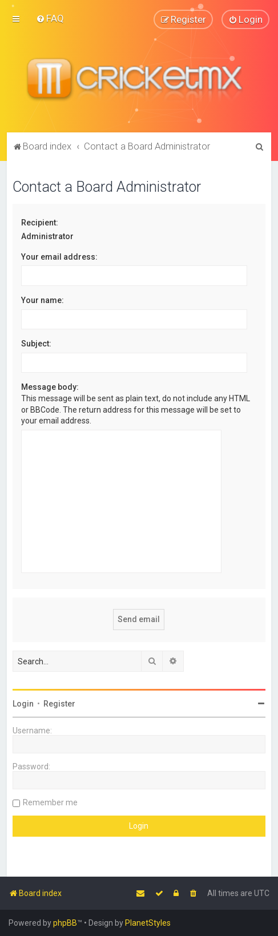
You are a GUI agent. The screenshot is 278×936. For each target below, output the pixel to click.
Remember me (50, 802)
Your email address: (59, 256)
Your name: (42, 300)
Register (59, 703)
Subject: (36, 343)
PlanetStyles (148, 922)
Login (23, 703)
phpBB (65, 922)
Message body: (50, 387)
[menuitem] (50, 18)
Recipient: (39, 222)
